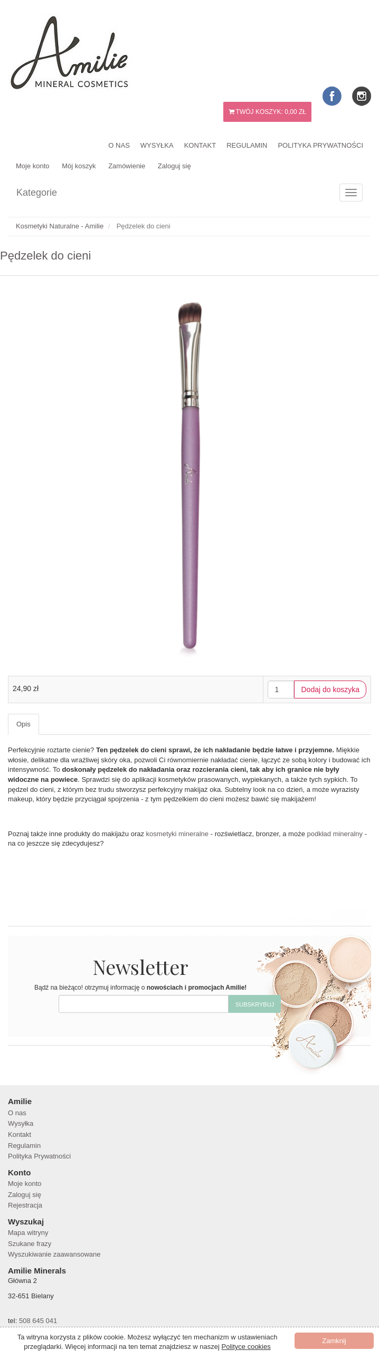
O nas (118, 145)
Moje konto (33, 166)
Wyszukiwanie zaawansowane (54, 1254)
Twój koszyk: (268, 112)
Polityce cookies (246, 1347)
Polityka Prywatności (320, 145)
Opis (23, 724)
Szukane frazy (29, 1244)
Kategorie (36, 192)
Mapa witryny (28, 1233)
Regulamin (246, 145)
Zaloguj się (174, 166)
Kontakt (200, 145)
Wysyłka (157, 145)
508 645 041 (38, 1321)
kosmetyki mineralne (177, 834)
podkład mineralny (335, 834)
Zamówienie (126, 166)
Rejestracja (25, 1205)
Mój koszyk (79, 166)
